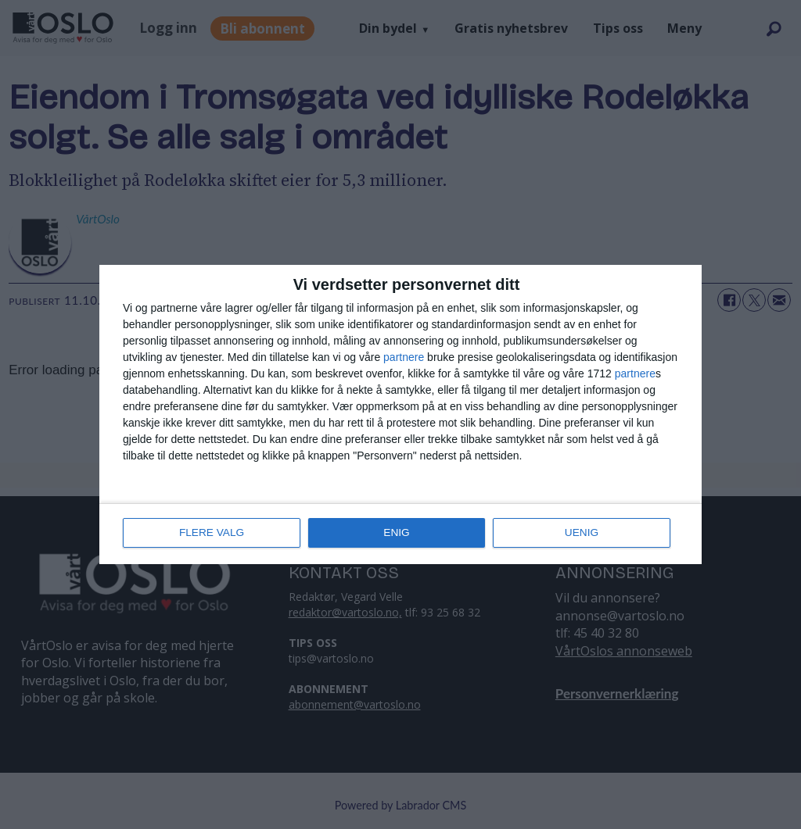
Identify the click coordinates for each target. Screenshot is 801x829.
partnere (403, 357)
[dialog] (400, 415)
